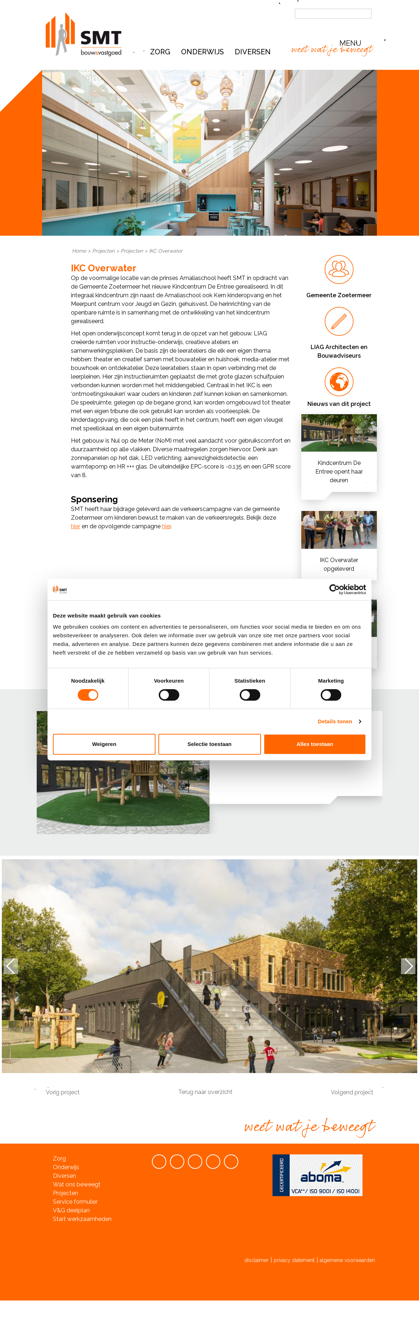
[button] (357, 43)
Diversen (64, 1175)
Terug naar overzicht (205, 1092)
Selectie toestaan (210, 744)
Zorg (160, 51)
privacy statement (294, 1260)
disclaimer (256, 1260)
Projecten (103, 251)
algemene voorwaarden (347, 1260)
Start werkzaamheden (82, 1219)
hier (75, 526)
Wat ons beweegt (76, 1184)
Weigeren (104, 744)
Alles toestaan (315, 744)
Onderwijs (202, 51)
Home (79, 251)
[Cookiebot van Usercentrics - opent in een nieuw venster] (334, 589)
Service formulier (75, 1201)
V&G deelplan (71, 1210)
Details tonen (335, 721)
